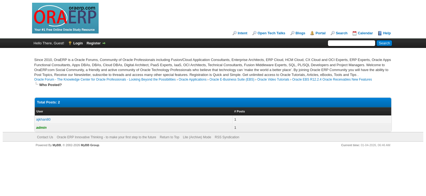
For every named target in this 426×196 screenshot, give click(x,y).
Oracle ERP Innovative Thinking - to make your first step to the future (106, 137)
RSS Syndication (227, 137)
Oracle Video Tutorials (273, 79)
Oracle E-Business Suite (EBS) (231, 79)
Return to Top (169, 137)
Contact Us (45, 137)
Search (341, 33)
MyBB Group (90, 145)
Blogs (300, 33)
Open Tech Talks (271, 33)
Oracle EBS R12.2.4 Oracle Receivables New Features (332, 79)
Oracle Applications (192, 79)
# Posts (239, 111)
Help (387, 33)
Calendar (365, 33)
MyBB (57, 145)
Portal (320, 33)
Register (94, 43)
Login (78, 43)
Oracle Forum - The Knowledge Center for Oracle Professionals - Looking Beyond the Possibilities (105, 79)
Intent (242, 33)
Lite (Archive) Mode (197, 137)
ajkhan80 (43, 119)
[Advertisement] (133, 55)
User (39, 111)
